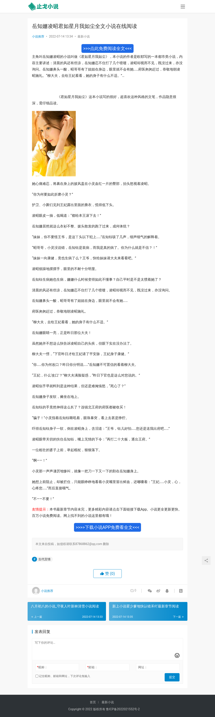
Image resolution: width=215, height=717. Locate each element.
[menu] (182, 7)
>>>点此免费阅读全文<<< (107, 48)
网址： (142, 667)
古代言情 (44, 559)
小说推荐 (38, 36)
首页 (93, 702)
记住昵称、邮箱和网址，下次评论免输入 (62, 676)
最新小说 (84, 36)
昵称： (42, 667)
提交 (173, 676)
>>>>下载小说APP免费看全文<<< (107, 527)
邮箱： (92, 667)
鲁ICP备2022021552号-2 (123, 709)
